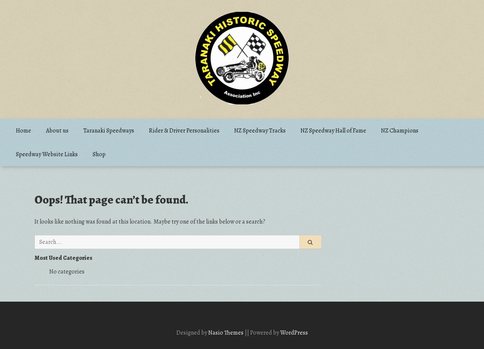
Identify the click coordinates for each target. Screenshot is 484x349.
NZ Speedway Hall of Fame (333, 131)
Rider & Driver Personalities (184, 131)
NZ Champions (399, 131)
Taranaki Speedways (108, 131)
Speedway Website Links (47, 154)
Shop (99, 154)
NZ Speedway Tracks (260, 131)
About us (57, 131)
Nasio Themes (226, 333)
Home (23, 131)
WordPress (294, 333)
